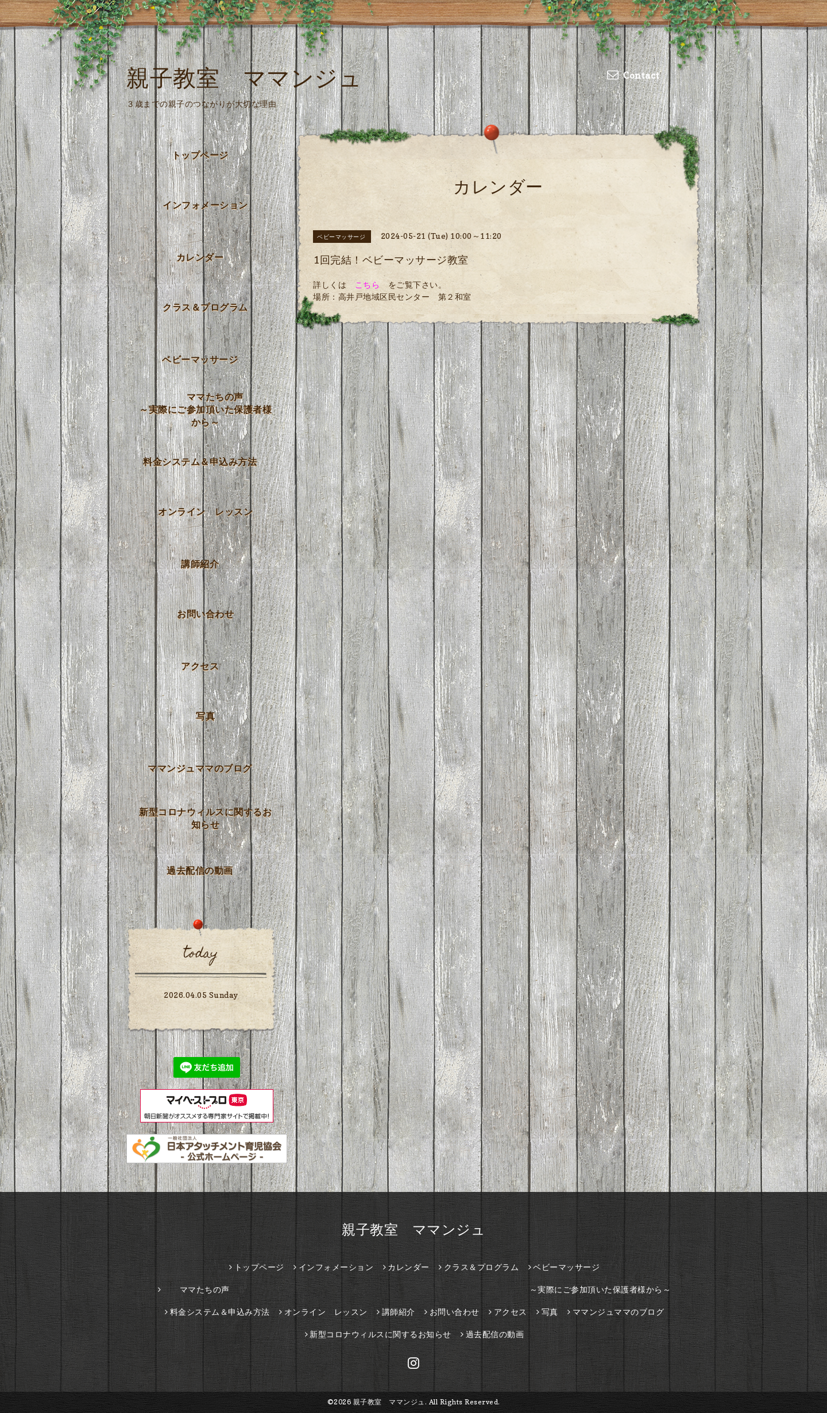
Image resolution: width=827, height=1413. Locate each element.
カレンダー (200, 257)
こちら (367, 284)
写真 (205, 716)
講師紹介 (200, 564)
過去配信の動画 (200, 870)
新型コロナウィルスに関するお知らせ (205, 818)
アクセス (200, 666)
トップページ (200, 155)
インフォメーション (205, 205)
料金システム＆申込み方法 (200, 461)
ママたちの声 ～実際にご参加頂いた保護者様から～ (209, 409)
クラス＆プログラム (205, 307)
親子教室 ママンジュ (244, 77)
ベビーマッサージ (200, 359)
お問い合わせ (205, 614)
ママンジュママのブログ (200, 768)
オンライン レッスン (205, 511)
